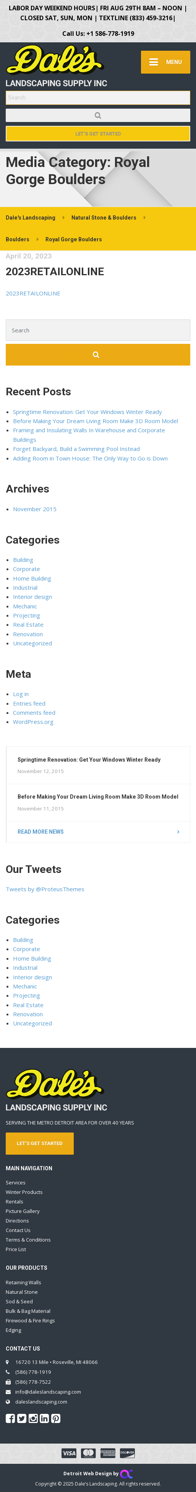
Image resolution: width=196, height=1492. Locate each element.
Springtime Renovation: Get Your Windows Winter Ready (87, 412)
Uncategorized (32, 643)
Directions (17, 1220)
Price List (16, 1249)
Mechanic (25, 606)
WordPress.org (33, 721)
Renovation (28, 634)
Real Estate (28, 624)
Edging (13, 1330)
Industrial (25, 587)
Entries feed (29, 703)
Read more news (41, 832)
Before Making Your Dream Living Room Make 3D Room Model (95, 421)
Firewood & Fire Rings (30, 1320)
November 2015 (35, 509)
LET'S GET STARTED (40, 1143)
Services (16, 1182)
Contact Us (18, 1230)
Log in (21, 694)
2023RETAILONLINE (55, 271)
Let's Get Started (98, 133)
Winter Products (24, 1192)
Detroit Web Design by (98, 1473)
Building (23, 559)
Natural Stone (22, 1291)
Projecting (26, 615)
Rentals (14, 1201)
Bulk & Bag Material (28, 1311)
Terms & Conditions (28, 1239)
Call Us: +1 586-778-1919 (98, 33)
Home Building (32, 578)
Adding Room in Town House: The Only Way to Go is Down (90, 458)
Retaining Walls (23, 1282)
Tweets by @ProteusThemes (45, 889)
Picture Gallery (23, 1211)
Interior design (32, 596)
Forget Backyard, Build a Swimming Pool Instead (76, 448)
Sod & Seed (19, 1301)
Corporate (26, 569)
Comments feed (34, 712)
